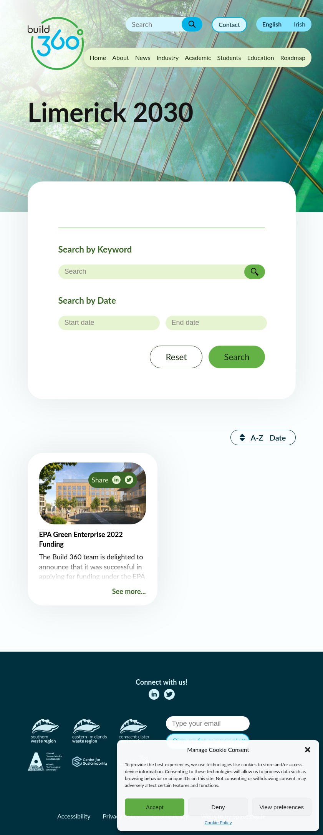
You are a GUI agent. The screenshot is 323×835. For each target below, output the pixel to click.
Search (236, 357)
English (272, 24)
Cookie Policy (218, 822)
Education (260, 57)
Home (98, 57)
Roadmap (293, 57)
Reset (176, 357)
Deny (218, 807)
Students (229, 57)
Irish (299, 24)
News (143, 57)
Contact (229, 24)
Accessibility (73, 816)
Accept (155, 807)
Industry (167, 57)
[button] (307, 749)
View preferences (282, 807)
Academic (198, 57)
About (120, 57)
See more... (129, 591)
